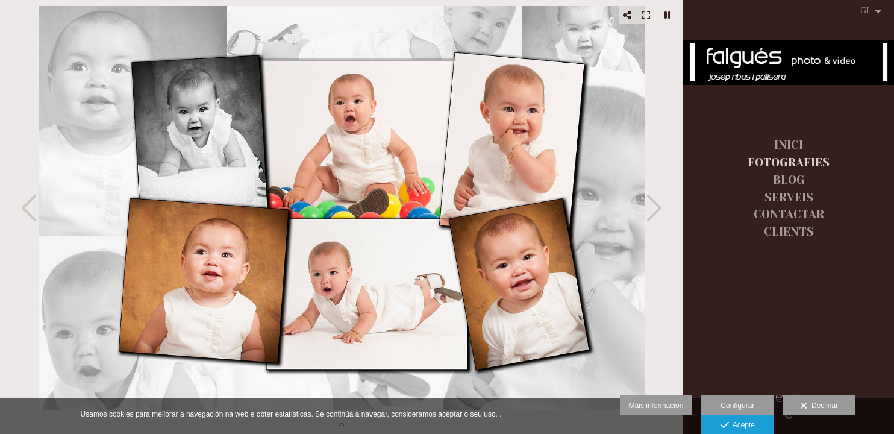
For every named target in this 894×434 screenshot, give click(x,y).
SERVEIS (788, 197)
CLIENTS (789, 232)
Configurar (737, 405)
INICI (788, 145)
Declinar (819, 406)
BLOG (789, 180)
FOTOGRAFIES (789, 162)
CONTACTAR (789, 214)
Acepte (738, 425)
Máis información (656, 405)
